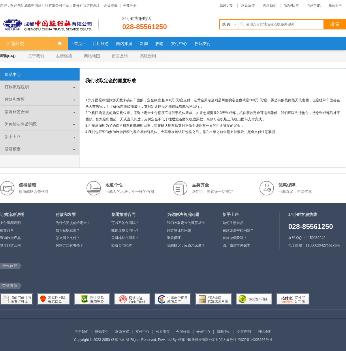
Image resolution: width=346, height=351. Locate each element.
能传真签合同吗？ (125, 230)
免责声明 (244, 332)
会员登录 (110, 5)
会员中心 (203, 332)
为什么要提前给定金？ (73, 223)
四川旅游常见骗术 (236, 245)
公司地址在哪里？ (125, 238)
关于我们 (36, 56)
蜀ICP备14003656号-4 (254, 340)
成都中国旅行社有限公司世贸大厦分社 (207, 340)
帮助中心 (8, 56)
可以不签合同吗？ (125, 223)
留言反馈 (120, 56)
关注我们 (270, 5)
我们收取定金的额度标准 (186, 223)
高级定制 (226, 5)
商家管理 (335, 5)
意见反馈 (248, 5)
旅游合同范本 (121, 245)
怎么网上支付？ (68, 238)
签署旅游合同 (10, 245)
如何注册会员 (233, 223)
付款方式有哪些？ (69, 245)
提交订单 (7, 230)
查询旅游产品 (10, 238)
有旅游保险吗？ (235, 238)
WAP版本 (291, 5)
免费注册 (130, 5)
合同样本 (183, 332)
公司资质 (163, 332)
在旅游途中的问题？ (238, 230)
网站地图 (92, 56)
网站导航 (314, 5)
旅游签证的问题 (179, 230)
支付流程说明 (10, 223)
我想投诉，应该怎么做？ (186, 245)
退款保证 (174, 238)
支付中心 (142, 332)
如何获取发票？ (68, 230)
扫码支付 (102, 332)
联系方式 (122, 332)
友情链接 (64, 56)
